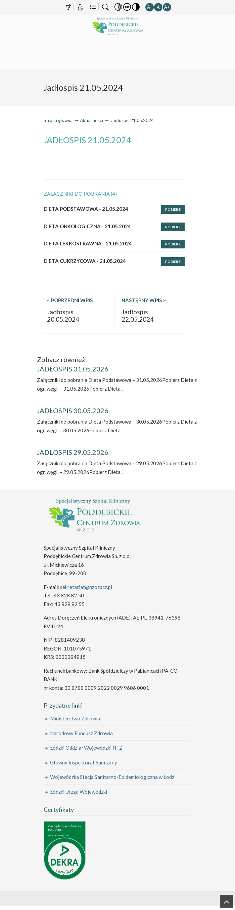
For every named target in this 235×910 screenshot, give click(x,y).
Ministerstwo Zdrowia (75, 718)
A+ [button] (167, 7)
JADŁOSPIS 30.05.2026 (72, 410)
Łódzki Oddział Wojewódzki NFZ (86, 748)
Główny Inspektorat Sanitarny (83, 762)
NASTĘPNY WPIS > (144, 300)
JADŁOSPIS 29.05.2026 (72, 452)
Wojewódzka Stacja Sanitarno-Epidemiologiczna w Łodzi (113, 777)
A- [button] (149, 7)
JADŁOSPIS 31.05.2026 (72, 369)
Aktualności (91, 120)
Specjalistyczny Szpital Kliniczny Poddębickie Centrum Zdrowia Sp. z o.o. (117, 26)
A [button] (158, 7)
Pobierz (173, 209)
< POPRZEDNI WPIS (70, 300)
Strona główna (58, 120)
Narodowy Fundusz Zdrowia (81, 733)
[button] (118, 6)
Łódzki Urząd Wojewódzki (78, 792)
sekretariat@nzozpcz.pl (86, 587)
